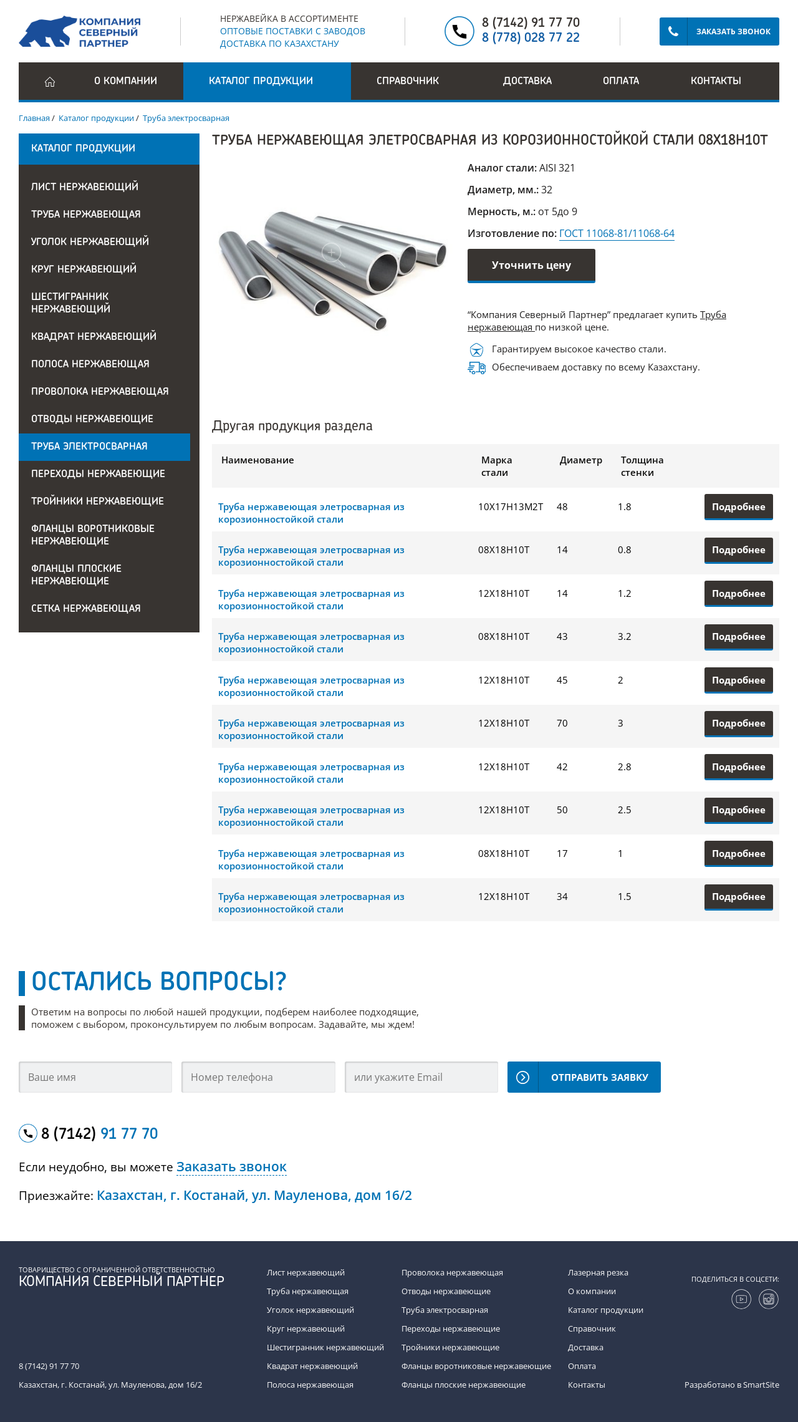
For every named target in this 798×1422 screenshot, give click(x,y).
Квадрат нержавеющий (93, 337)
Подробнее (739, 506)
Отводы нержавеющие (92, 420)
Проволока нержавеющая (100, 392)
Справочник (592, 1328)
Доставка (527, 82)
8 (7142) (99, 1135)
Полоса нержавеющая (90, 365)
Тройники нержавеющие (97, 502)
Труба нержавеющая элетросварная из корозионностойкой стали (311, 512)
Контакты (716, 82)
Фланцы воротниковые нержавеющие (93, 536)
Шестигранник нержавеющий (70, 304)
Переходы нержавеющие (98, 475)
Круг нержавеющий (84, 270)
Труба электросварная (89, 447)
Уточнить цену (531, 265)
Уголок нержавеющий (90, 243)
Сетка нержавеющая (86, 609)
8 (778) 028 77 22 (531, 38)
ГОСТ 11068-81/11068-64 (617, 233)
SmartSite (761, 1384)
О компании (125, 82)
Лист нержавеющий (84, 188)
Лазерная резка (598, 1272)
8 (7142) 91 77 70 (531, 23)
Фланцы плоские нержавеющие (76, 575)
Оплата (621, 82)
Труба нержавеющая (86, 215)
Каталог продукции (605, 1309)
